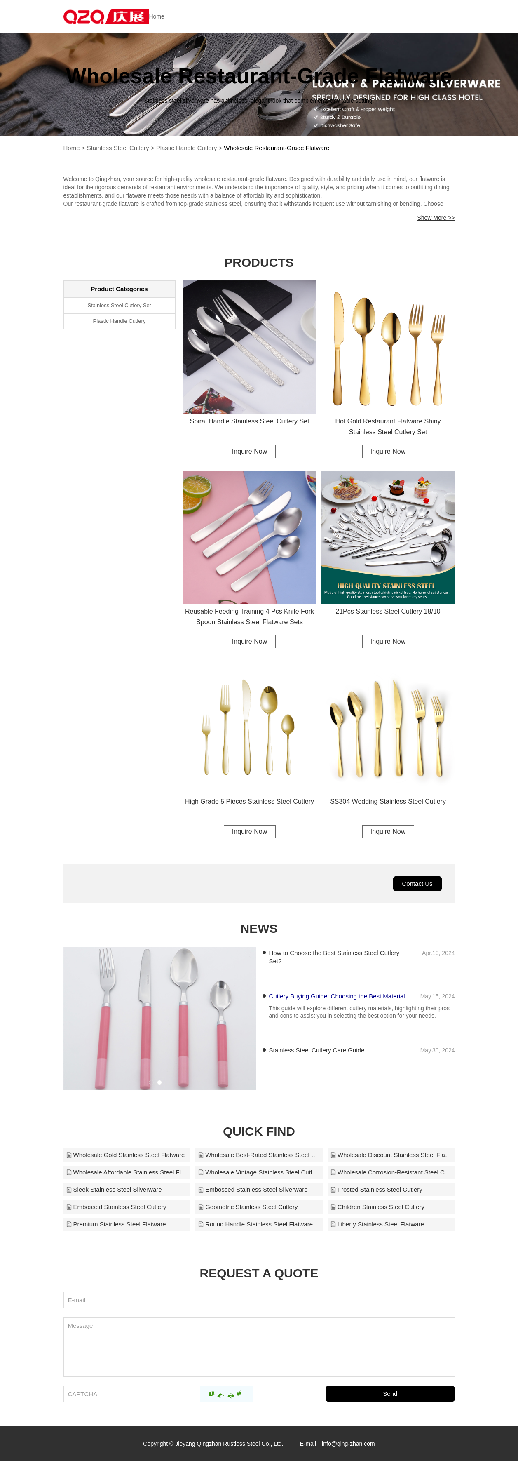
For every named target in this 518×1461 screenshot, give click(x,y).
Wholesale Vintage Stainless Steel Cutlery (259, 1172)
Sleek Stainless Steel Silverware (114, 1189)
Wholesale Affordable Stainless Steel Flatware (127, 1172)
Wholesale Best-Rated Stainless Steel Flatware (259, 1154)
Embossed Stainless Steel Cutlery (116, 1206)
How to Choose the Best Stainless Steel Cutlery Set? (334, 957)
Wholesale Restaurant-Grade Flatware (276, 147)
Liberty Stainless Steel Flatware (377, 1224)
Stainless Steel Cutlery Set (119, 305)
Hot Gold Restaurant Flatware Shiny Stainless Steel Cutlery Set (388, 426)
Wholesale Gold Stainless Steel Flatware (125, 1154)
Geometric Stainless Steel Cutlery (248, 1206)
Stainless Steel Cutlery (118, 147)
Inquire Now (249, 451)
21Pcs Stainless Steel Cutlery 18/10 (387, 611)
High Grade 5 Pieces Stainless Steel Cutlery (249, 801)
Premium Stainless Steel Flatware (116, 1224)
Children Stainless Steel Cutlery (377, 1206)
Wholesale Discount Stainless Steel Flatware (391, 1154)
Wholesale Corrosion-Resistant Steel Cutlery (391, 1172)
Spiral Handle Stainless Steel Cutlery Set (249, 421)
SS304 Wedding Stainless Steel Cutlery (388, 801)
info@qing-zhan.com (348, 1443)
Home (156, 16)
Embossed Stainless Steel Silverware (252, 1189)
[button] (151, 1082)
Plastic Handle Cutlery (186, 147)
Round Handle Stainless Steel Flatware (255, 1224)
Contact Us (417, 883)
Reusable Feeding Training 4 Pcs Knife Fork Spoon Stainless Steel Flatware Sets (249, 617)
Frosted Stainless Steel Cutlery (376, 1189)
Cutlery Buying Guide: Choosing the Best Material (337, 1015)
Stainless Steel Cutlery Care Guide (317, 1050)
